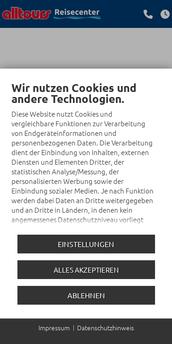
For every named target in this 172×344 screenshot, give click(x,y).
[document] (86, 156)
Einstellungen (86, 243)
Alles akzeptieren (86, 269)
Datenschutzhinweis (105, 327)
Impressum (54, 327)
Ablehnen (86, 295)
